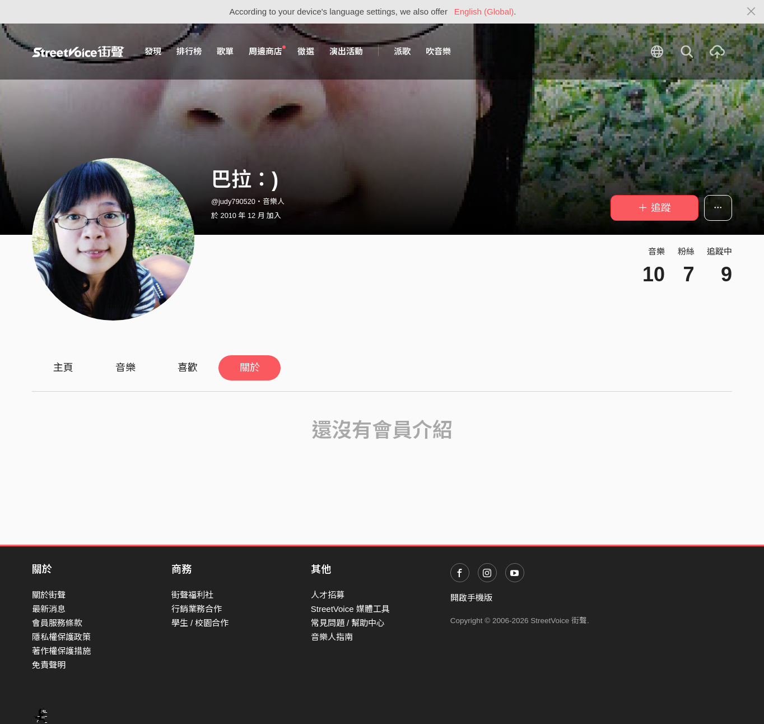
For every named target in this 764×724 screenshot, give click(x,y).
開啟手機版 (471, 597)
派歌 (402, 51)
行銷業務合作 (196, 609)
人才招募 (327, 595)
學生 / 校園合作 (200, 623)
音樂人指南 (332, 637)
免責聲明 (49, 665)
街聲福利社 (192, 595)
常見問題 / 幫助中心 (348, 623)
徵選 (305, 51)
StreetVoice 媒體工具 (350, 609)
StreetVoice (78, 51)
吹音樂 (438, 51)
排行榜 (189, 51)
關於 (250, 367)
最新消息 (49, 609)
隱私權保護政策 (61, 637)
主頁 (63, 367)
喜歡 (188, 367)
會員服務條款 (57, 623)
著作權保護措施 (61, 651)
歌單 (225, 51)
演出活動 (346, 51)
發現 (153, 51)
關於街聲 (49, 595)
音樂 (125, 367)
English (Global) (484, 11)
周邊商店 (267, 51)
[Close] (751, 11)
